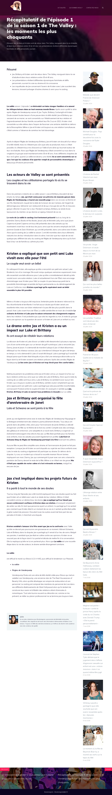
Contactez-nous (92, 8)
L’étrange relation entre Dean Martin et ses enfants (92, 495)
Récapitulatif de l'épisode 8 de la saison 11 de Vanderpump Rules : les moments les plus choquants (81, 778)
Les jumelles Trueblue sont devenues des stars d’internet (92, 321)
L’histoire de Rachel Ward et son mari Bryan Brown (91, 177)
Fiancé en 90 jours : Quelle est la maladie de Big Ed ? (93, 358)
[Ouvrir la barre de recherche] (102, 8)
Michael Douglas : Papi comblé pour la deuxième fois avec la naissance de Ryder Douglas (92, 137)
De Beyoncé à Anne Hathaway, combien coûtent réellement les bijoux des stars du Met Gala (92, 569)
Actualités (62, 8)
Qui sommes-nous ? (76, 8)
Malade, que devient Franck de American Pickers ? (91, 98)
